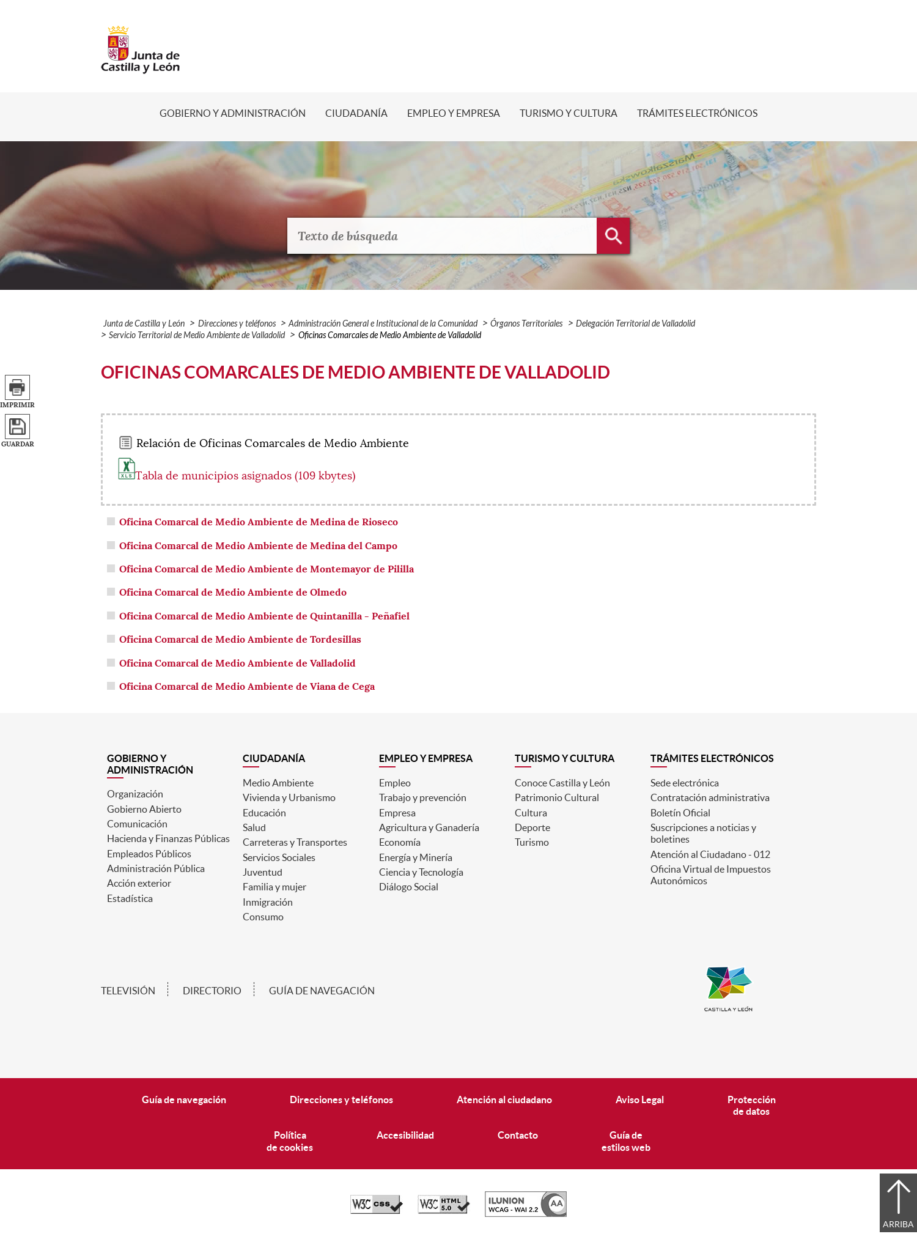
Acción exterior (139, 883)
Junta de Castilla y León (144, 324)
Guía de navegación (322, 990)
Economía (400, 842)
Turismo (532, 842)
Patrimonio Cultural (557, 797)
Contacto (518, 1134)
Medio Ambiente (278, 782)
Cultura (531, 812)
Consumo (263, 916)
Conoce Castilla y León (562, 782)
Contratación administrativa (710, 797)
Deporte (532, 827)
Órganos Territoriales (526, 324)
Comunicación (137, 823)
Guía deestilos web (626, 1140)
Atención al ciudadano (504, 1099)
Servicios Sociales (279, 857)
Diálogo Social (408, 886)
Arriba (898, 1224)
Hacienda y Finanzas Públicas (168, 838)
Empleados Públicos (149, 853)
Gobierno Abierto (144, 809)
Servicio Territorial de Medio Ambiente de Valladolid (197, 335)
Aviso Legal (640, 1099)
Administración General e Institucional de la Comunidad (383, 324)
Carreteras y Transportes (295, 842)
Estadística (130, 898)
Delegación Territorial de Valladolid (635, 324)
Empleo (395, 782)
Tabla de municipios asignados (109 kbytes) (237, 475)
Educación (264, 812)
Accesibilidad (405, 1134)
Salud (254, 827)
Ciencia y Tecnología (421, 872)
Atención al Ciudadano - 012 (710, 854)
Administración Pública (156, 868)
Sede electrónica (684, 782)
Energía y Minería (415, 857)
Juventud (262, 872)
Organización (135, 793)
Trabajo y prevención (422, 797)
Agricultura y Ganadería (429, 827)
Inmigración (268, 901)
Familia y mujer (274, 886)
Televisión (128, 990)
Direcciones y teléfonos (237, 324)
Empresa (397, 812)
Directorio (212, 990)
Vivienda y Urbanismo (289, 797)
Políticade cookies (290, 1140)
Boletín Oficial (680, 812)
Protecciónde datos (751, 1105)
